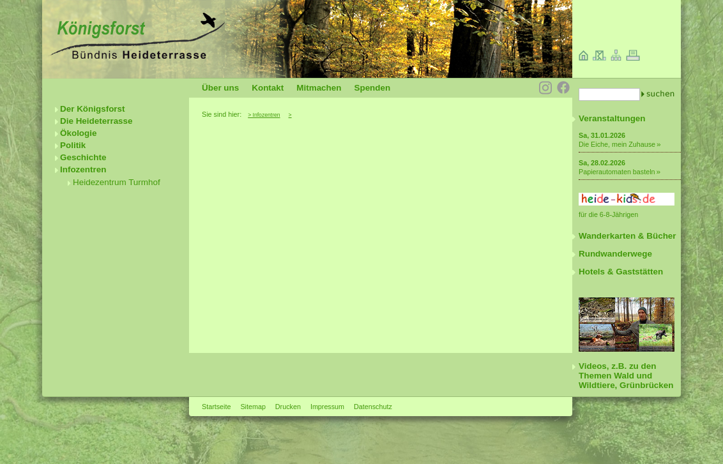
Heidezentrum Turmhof (116, 182)
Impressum (327, 406)
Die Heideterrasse (96, 121)
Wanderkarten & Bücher (627, 236)
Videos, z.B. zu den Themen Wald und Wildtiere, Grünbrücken (626, 375)
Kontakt (268, 88)
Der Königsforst (92, 109)
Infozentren (83, 169)
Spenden (372, 88)
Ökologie (78, 133)
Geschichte (83, 157)
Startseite (216, 406)
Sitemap (252, 406)
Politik (73, 145)
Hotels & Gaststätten (621, 271)
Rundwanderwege (615, 253)
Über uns (220, 88)
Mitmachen (318, 88)
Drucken (288, 406)
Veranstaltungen (612, 118)
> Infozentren (264, 115)
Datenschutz (373, 406)
